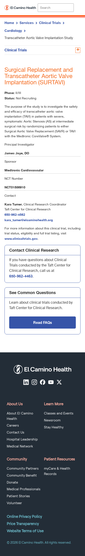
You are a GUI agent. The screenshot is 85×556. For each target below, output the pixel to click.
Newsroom (52, 420)
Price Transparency (23, 523)
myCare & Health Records (57, 471)
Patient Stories (18, 496)
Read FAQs (42, 322)
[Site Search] (56, 7)
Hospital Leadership (22, 439)
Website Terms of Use (25, 531)
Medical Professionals (23, 489)
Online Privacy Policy (24, 516)
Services (27, 23)
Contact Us (15, 432)
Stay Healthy (53, 427)
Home (9, 23)
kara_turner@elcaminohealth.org (28, 220)
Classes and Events (58, 413)
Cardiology (13, 30)
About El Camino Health (20, 416)
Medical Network (20, 446)
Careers (13, 425)
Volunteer (14, 503)
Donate (12, 482)
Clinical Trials (50, 23)
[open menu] (77, 7)
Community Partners (23, 469)
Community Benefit (22, 475)
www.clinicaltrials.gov (20, 238)
